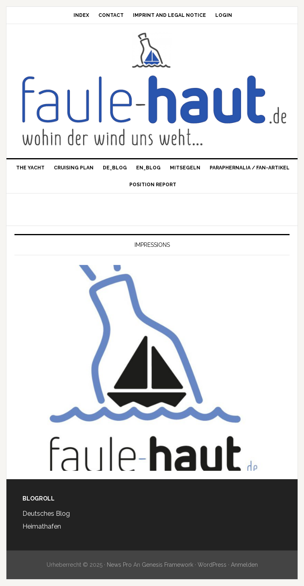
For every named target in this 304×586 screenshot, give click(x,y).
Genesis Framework (167, 565)
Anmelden (244, 565)
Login (223, 15)
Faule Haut (152, 50)
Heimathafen (41, 526)
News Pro (119, 565)
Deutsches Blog (46, 513)
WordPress (212, 565)
